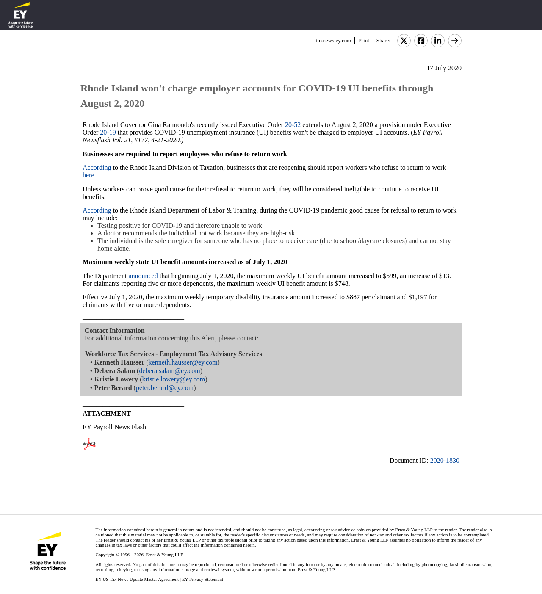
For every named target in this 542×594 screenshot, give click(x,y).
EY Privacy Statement (202, 579)
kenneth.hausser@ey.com (183, 362)
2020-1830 (444, 460)
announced (143, 275)
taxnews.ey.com (333, 40)
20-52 (293, 124)
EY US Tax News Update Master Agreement (137, 579)
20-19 (108, 132)
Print (363, 40)
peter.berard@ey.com (165, 387)
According (97, 167)
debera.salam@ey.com (169, 370)
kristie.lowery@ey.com (173, 379)
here (88, 175)
